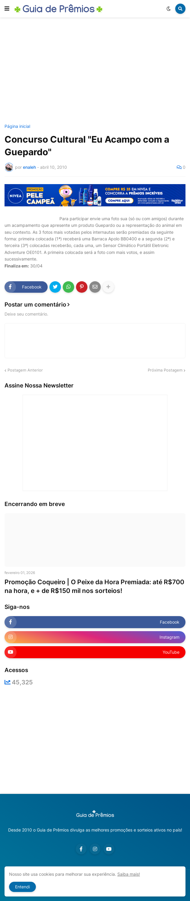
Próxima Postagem (165, 370)
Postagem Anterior (25, 370)
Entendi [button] (22, 886)
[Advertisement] (97, 71)
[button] (7, 9)
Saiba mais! (128, 874)
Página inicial (17, 126)
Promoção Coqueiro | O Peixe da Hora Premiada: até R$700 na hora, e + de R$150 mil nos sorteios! (94, 586)
